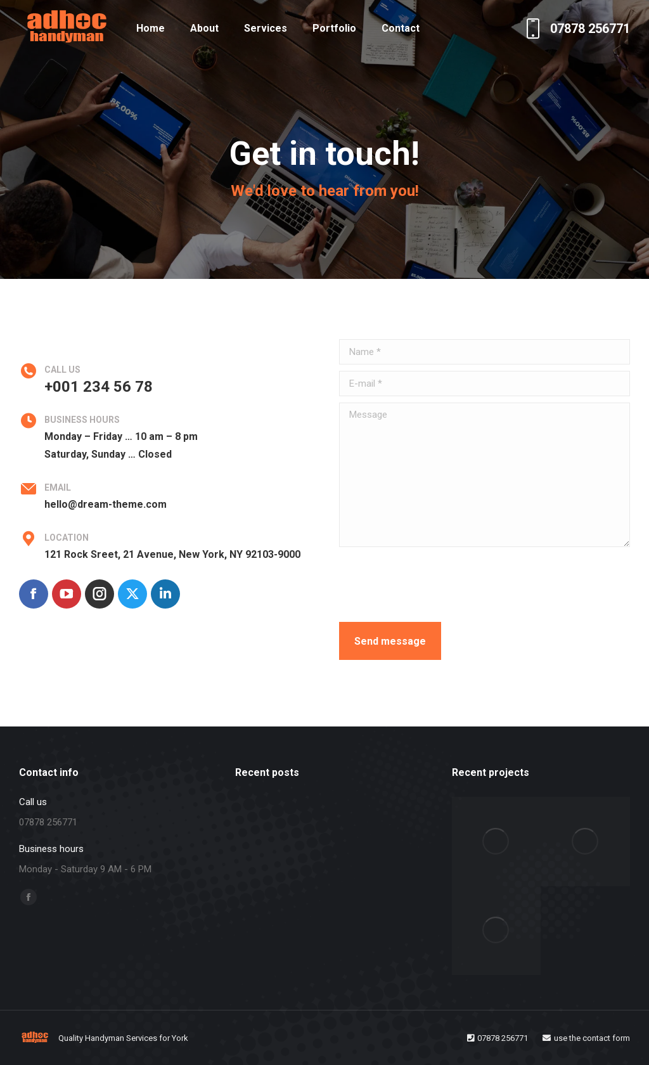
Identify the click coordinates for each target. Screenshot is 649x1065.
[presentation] (435, 584)
